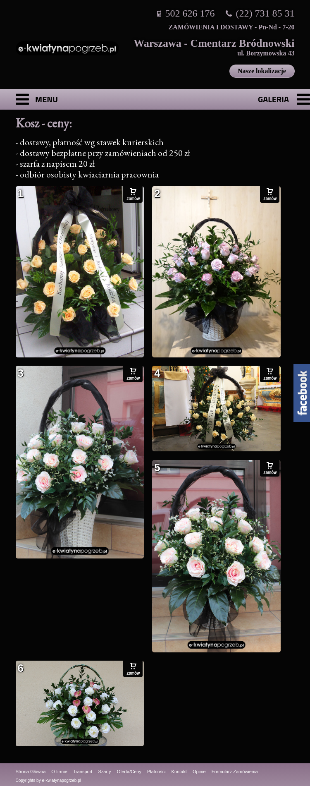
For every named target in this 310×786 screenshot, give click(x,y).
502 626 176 (190, 13)
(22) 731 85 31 (265, 13)
